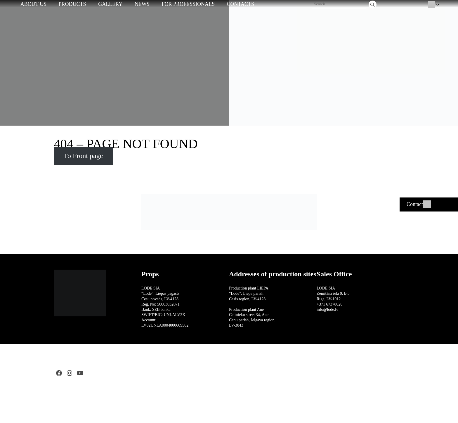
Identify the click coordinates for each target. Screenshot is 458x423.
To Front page (83, 156)
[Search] (373, 4)
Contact (415, 204)
